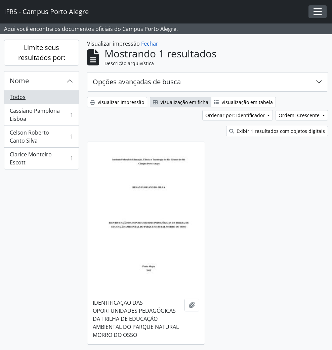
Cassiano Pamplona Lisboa (41, 114)
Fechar (149, 43)
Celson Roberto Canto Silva (41, 136)
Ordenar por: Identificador (235, 115)
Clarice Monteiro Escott (41, 158)
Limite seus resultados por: (41, 52)
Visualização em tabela (243, 102)
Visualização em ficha (180, 102)
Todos (18, 97)
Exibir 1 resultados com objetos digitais (277, 131)
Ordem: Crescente (300, 115)
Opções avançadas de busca (137, 81)
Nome (19, 80)
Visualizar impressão (117, 102)
